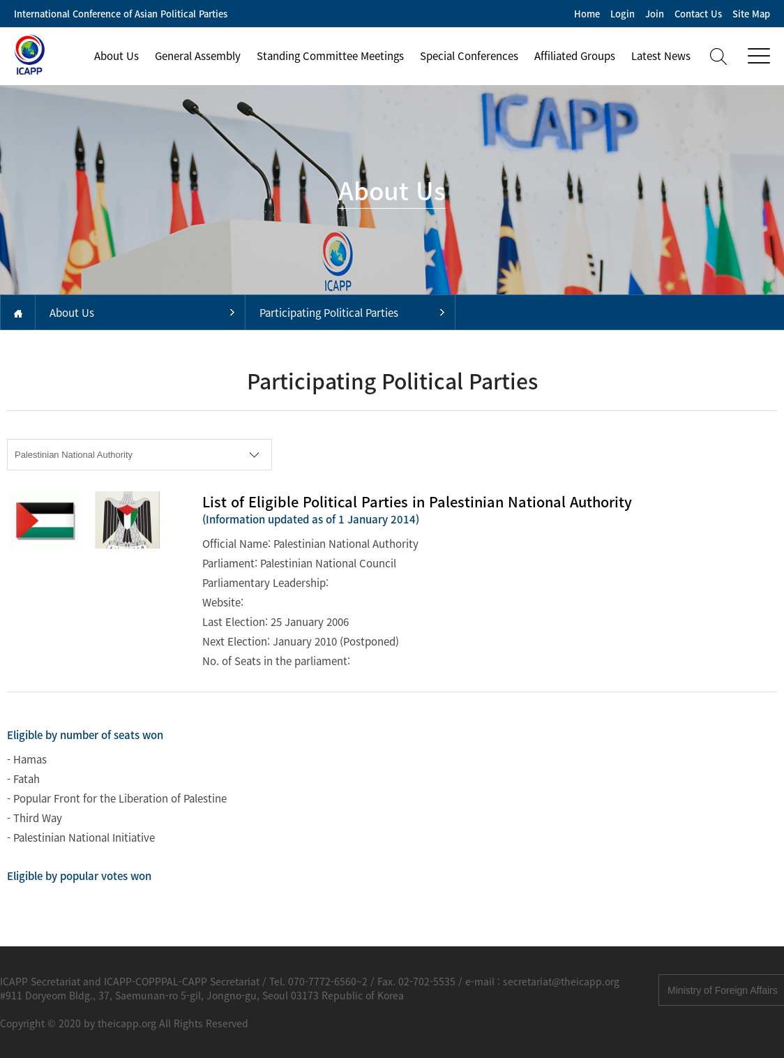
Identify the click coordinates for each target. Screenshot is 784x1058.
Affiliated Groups (574, 56)
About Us (116, 56)
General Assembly (198, 56)
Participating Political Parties (328, 312)
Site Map (751, 13)
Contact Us (698, 13)
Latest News (661, 56)
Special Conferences (469, 56)
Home (587, 13)
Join (654, 13)
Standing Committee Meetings (330, 56)
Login (622, 13)
